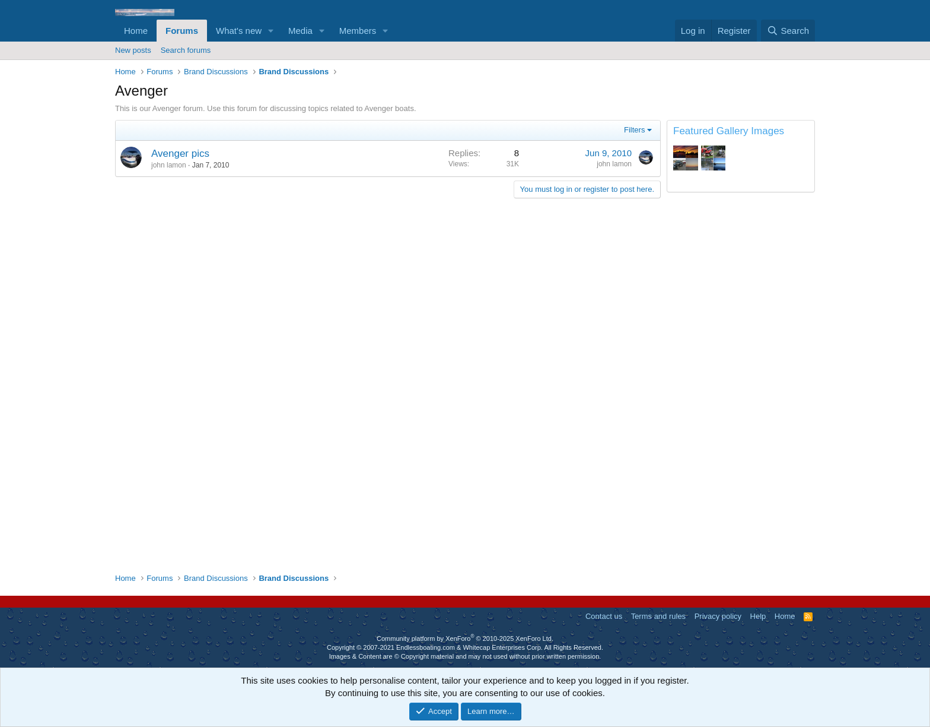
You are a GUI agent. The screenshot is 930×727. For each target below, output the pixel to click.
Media (300, 31)
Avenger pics (180, 153)
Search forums (186, 50)
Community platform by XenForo (465, 638)
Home (136, 31)
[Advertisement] (741, 382)
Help (758, 616)
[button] (271, 31)
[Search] (788, 31)
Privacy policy (718, 616)
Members (358, 31)
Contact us (603, 616)
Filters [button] (634, 129)
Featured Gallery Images (728, 131)
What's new (239, 31)
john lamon (168, 165)
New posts (133, 50)
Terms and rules (658, 616)
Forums (181, 31)
